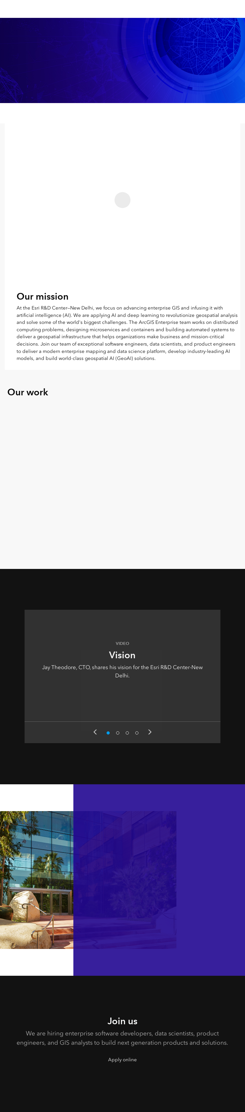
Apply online (122, 1060)
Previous (95, 732)
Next (150, 732)
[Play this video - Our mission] (122, 200)
